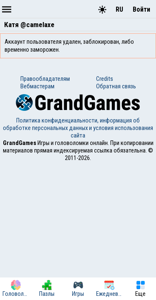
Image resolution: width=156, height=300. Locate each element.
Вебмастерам (37, 86)
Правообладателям (45, 78)
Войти (141, 9)
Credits (104, 78)
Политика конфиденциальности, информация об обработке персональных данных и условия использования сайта (78, 128)
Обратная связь (116, 86)
